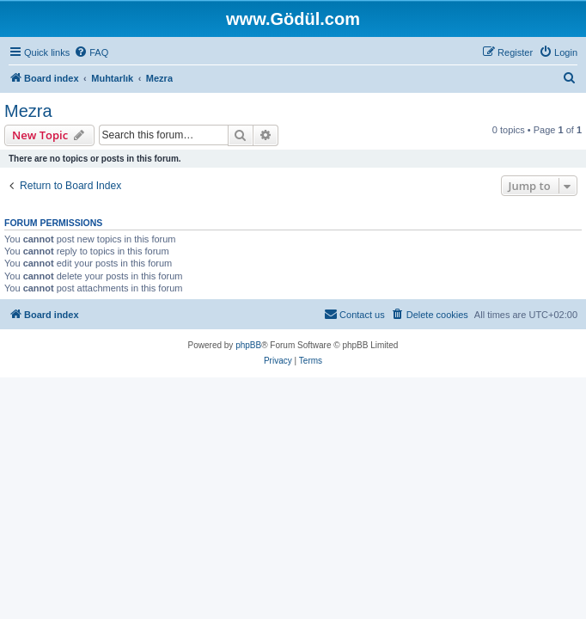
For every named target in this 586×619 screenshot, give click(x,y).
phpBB (248, 345)
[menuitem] (91, 52)
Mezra (28, 110)
